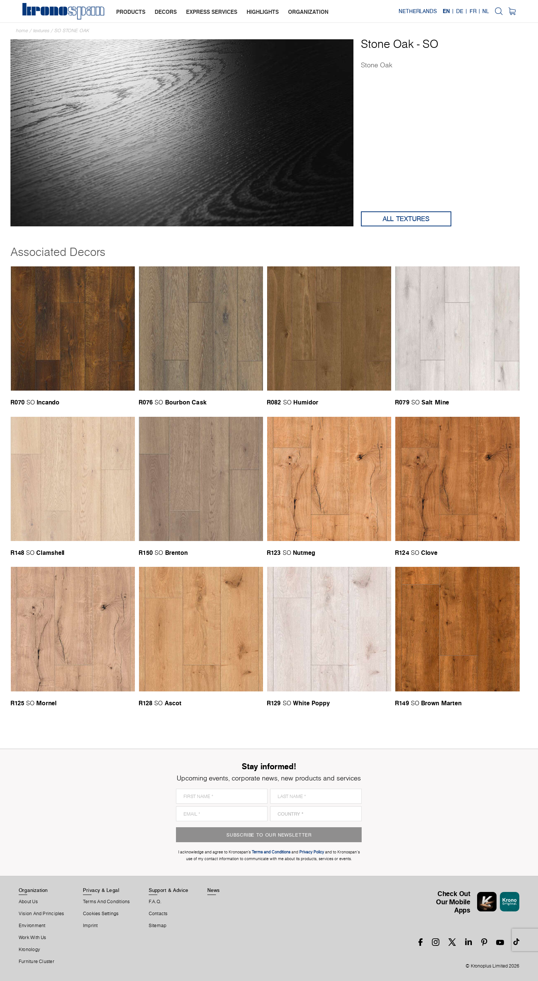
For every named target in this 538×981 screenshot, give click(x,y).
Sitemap (158, 926)
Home (22, 30)
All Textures (406, 218)
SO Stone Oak (72, 30)
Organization (33, 890)
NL (485, 11)
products (130, 12)
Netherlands (418, 11)
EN (446, 11)
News (213, 890)
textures (41, 30)
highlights (263, 12)
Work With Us (32, 938)
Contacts (158, 914)
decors (166, 12)
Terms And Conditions (106, 902)
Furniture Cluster (36, 962)
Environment (32, 926)
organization (308, 12)
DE (459, 11)
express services (211, 12)
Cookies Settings (101, 914)
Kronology (29, 950)
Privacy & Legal (101, 890)
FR (473, 11)
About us (28, 902)
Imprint (90, 926)
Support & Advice (169, 890)
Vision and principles (41, 914)
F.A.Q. (155, 902)
